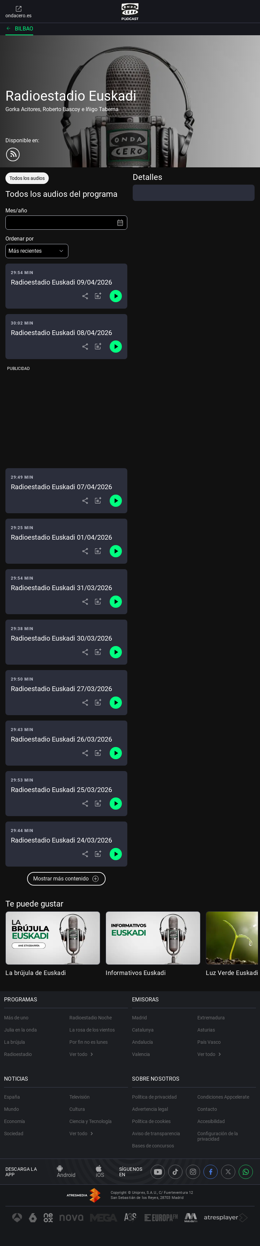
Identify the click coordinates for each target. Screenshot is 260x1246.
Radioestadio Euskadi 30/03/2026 (61, 638)
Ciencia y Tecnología (90, 1121)
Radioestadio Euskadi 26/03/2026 (61, 739)
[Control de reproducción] (116, 296)
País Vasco (209, 1042)
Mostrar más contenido (66, 879)
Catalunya (144, 1030)
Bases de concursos (154, 1145)
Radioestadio (19, 1054)
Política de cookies (152, 1121)
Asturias (206, 1030)
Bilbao (19, 28)
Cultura (77, 1109)
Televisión (79, 1097)
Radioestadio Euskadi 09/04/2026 (61, 282)
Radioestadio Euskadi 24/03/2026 (61, 840)
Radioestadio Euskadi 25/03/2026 (61, 790)
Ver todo (81, 1054)
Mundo (12, 1109)
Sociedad (15, 1133)
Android (66, 1171)
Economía (15, 1121)
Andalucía (143, 1042)
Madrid (140, 1017)
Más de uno (17, 1017)
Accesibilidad (211, 1121)
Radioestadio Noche (90, 1017)
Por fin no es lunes (88, 1042)
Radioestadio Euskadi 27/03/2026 (61, 689)
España (13, 1097)
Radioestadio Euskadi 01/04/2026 (61, 537)
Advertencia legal (151, 1109)
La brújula (15, 1042)
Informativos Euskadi (136, 972)
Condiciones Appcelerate (223, 1097)
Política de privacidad (155, 1097)
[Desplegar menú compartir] (85, 296)
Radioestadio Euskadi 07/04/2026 (61, 487)
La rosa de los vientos (92, 1030)
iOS (100, 1171)
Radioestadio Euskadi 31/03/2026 (61, 588)
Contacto (207, 1109)
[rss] (12, 154)
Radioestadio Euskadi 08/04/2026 (61, 333)
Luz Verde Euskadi (232, 972)
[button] (36, 251)
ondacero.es (18, 11)
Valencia (142, 1054)
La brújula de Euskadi (35, 972)
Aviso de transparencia (157, 1133)
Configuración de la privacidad (217, 1136)
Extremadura (211, 1017)
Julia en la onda (21, 1030)
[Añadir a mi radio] (98, 296)
